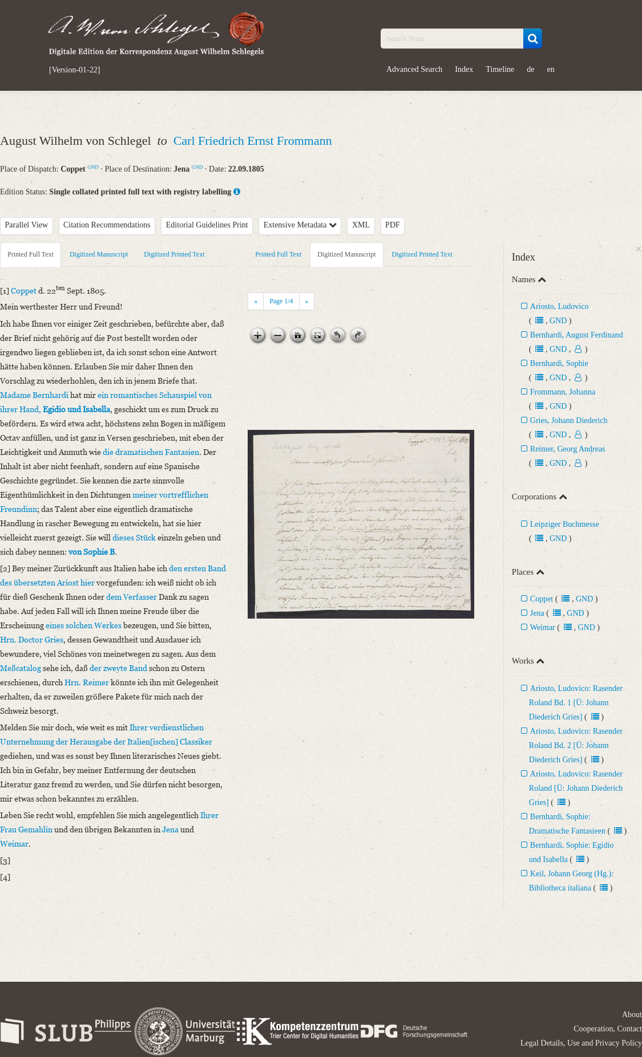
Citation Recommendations (107, 225)
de (530, 69)
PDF (392, 225)
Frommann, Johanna (562, 392)
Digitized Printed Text (174, 254)
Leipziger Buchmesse (564, 524)
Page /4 (281, 301)
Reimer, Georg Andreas (567, 449)
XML (361, 225)
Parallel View (27, 225)
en (551, 69)
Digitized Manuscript (99, 254)
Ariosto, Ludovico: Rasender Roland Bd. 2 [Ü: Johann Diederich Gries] (576, 745)
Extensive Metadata (300, 225)
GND (93, 167)
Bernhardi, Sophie (559, 363)
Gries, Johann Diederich (569, 420)
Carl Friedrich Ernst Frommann (252, 140)
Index (464, 69)
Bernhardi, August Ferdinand (576, 335)
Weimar (542, 627)
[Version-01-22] (74, 70)
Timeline (500, 69)
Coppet (541, 599)
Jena (537, 613)
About (632, 1014)
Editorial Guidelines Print (207, 225)
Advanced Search (414, 69)
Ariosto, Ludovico (559, 306)
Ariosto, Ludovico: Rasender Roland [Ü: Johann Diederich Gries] (576, 788)
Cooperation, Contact (608, 1029)
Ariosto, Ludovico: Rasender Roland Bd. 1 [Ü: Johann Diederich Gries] (576, 702)
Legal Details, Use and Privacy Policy (581, 1043)
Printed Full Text (30, 254)
